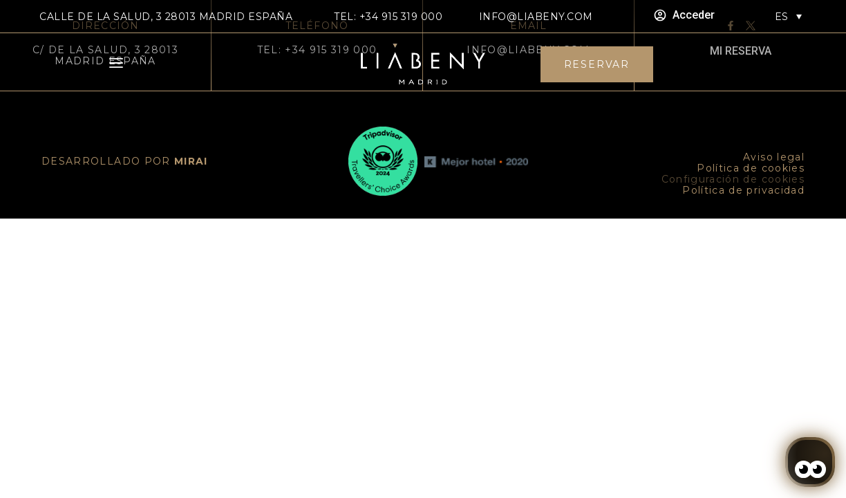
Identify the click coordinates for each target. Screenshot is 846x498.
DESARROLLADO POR (124, 161)
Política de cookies (751, 168)
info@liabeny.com (536, 16)
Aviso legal (774, 157)
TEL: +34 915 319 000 (388, 16)
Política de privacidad (743, 190)
